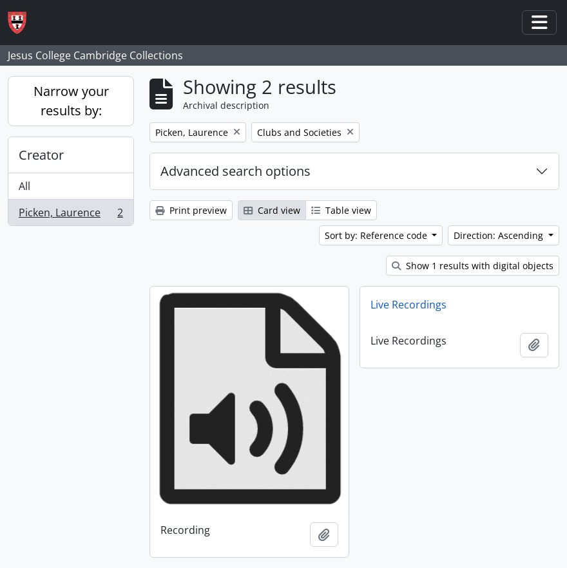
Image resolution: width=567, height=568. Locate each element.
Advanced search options (235, 171)
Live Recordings (408, 305)
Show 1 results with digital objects (472, 266)
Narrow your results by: (71, 100)
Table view (341, 210)
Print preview (191, 210)
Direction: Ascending (500, 235)
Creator (41, 155)
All (24, 186)
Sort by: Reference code (377, 235)
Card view (272, 210)
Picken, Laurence (70, 215)
